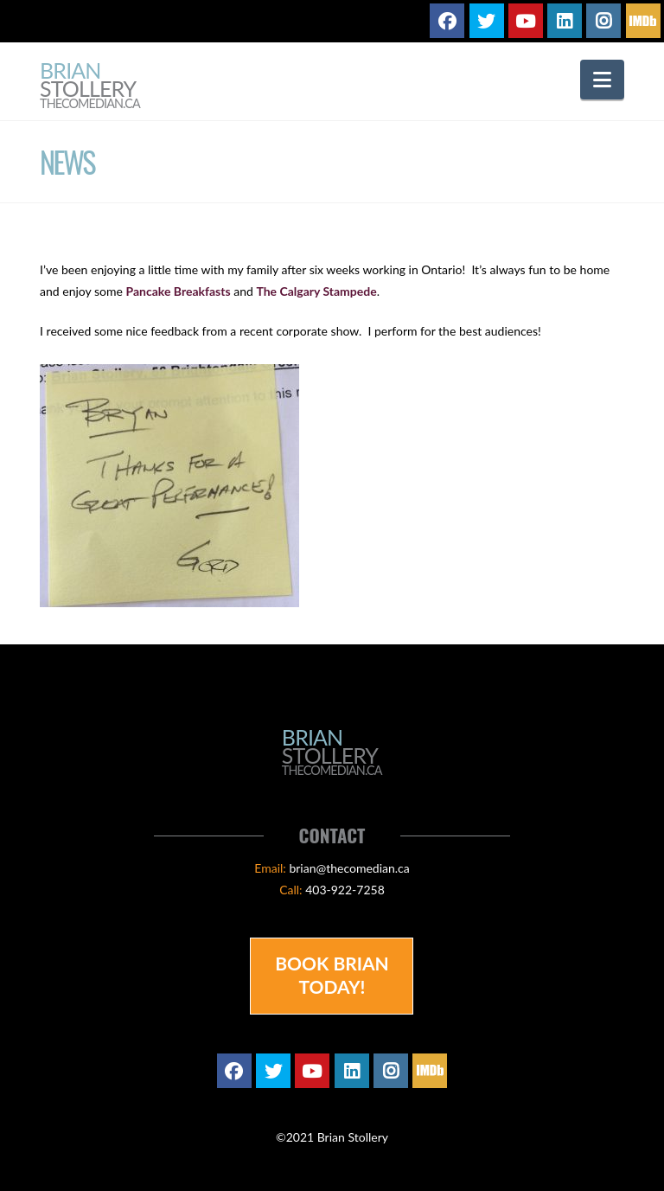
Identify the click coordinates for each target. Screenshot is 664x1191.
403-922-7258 (345, 889)
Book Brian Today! (332, 974)
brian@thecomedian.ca (349, 868)
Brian (90, 86)
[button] (602, 79)
